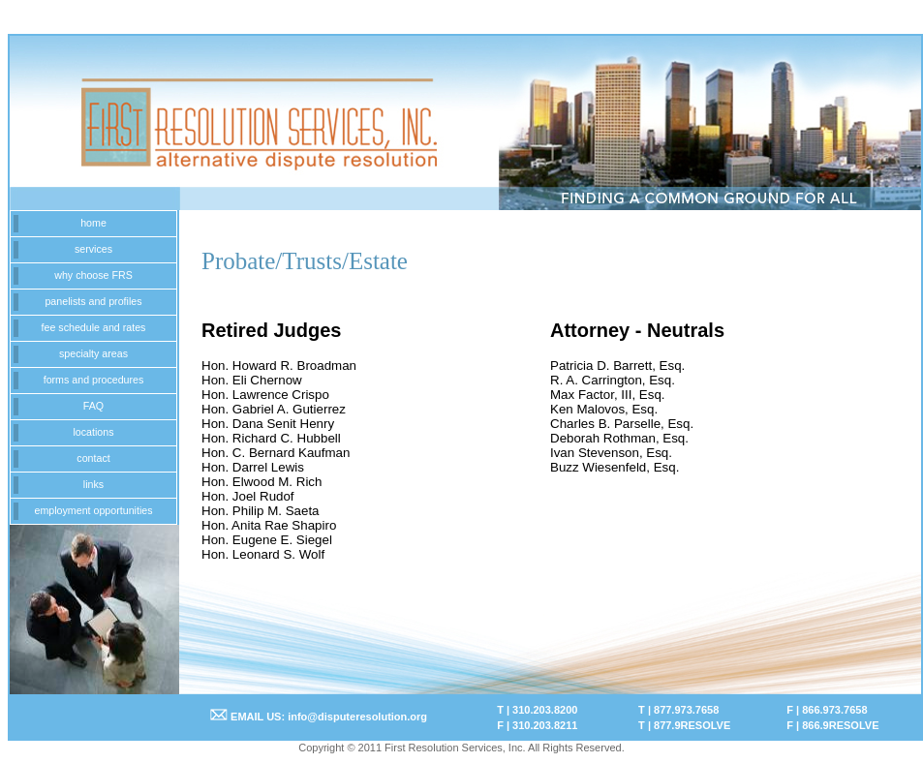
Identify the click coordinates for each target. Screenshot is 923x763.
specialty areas (93, 353)
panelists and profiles (93, 301)
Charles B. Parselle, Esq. (621, 423)
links (93, 484)
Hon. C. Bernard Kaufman (275, 452)
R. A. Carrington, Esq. (612, 380)
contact (93, 458)
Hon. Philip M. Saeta (260, 511)
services (93, 249)
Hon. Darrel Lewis (252, 467)
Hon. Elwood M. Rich (261, 481)
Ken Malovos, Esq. (604, 409)
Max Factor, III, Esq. (607, 394)
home (93, 223)
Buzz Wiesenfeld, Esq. (614, 467)
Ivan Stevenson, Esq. (611, 452)
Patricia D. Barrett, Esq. (617, 365)
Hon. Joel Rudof (247, 496)
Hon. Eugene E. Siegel (266, 540)
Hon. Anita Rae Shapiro (268, 525)
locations (93, 432)
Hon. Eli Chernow (251, 380)
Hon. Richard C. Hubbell (271, 438)
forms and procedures (94, 379)
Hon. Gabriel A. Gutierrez (273, 409)
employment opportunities (93, 510)
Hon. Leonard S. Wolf (262, 554)
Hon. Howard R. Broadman (278, 365)
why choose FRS (93, 275)
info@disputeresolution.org (357, 716)
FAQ (93, 406)
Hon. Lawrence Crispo (265, 394)
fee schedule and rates (94, 327)
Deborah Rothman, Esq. (619, 438)
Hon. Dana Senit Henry (267, 423)
